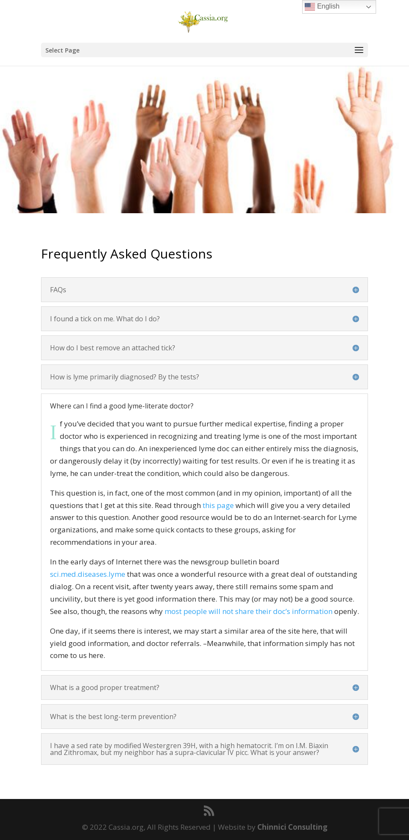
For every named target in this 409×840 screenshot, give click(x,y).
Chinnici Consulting (292, 827)
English (322, 7)
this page (218, 505)
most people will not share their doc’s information (248, 611)
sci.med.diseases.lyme (87, 574)
